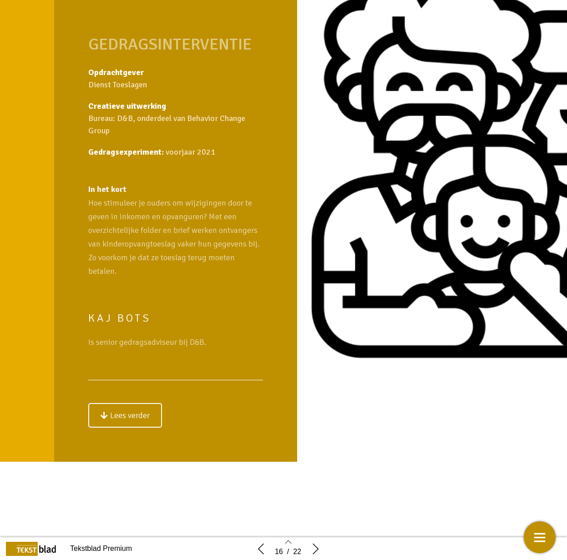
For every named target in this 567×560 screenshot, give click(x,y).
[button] (125, 416)
